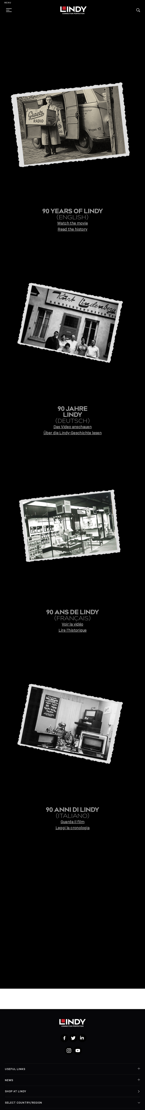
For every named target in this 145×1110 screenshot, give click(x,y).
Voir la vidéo (72, 624)
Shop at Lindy (15, 1091)
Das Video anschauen (72, 426)
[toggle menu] (8, 10)
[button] (138, 10)
